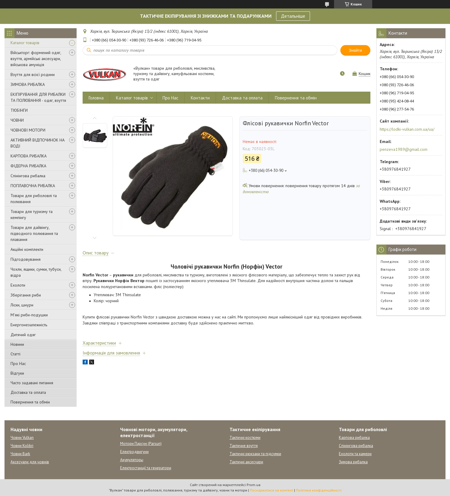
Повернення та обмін (30, 402)
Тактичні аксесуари (246, 461)
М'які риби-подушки (29, 315)
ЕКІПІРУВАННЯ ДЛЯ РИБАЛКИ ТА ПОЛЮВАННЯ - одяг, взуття (38, 97)
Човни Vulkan (22, 437)
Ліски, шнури (22, 305)
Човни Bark (20, 453)
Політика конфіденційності (319, 490)
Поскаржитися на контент (271, 490)
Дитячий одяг (23, 334)
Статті (15, 354)
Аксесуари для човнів (30, 461)
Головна (96, 98)
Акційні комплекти (27, 249)
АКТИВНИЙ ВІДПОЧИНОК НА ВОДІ (38, 143)
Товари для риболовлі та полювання (34, 198)
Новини (17, 344)
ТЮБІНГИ (19, 110)
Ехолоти (18, 285)
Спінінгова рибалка (28, 175)
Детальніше (293, 16)
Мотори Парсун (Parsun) (141, 443)
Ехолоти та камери (355, 453)
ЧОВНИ (17, 120)
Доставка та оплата (28, 392)
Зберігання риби (26, 295)
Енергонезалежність (29, 324)
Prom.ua (253, 484)
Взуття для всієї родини (33, 74)
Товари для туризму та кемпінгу (32, 214)
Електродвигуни (134, 451)
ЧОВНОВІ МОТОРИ (28, 130)
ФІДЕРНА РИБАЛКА (28, 166)
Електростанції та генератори (145, 467)
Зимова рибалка (353, 461)
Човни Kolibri (22, 445)
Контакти (200, 98)
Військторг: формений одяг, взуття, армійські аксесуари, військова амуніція (36, 58)
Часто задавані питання (32, 382)
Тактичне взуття (244, 445)
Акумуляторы (131, 459)
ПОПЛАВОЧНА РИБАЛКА (33, 185)
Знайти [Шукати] (355, 50)
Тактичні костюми (245, 437)
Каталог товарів (25, 42)
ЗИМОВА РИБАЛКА (28, 84)
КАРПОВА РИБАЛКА (29, 156)
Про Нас (18, 363)
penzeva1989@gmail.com (403, 149)
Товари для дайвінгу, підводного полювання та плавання (34, 233)
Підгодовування (26, 259)
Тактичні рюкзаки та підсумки (255, 453)
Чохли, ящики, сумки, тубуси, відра (36, 272)
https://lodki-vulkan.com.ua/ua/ (407, 129)
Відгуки (17, 373)
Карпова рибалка (354, 437)
